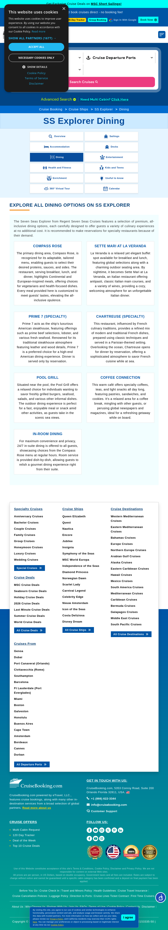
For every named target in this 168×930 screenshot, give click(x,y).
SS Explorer (104, 109)
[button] (36, 38)
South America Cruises (127, 587)
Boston (19, 705)
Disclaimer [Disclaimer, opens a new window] (36, 83)
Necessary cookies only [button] (36, 58)
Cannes (19, 748)
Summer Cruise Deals (29, 615)
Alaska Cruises (121, 562)
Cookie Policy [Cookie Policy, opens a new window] (36, 73)
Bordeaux (21, 742)
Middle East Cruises (125, 618)
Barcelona (21, 682)
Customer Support (102, 811)
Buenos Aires (23, 723)
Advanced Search (58, 99)
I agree (128, 917)
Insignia (68, 547)
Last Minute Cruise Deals (32, 609)
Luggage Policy (58, 896)
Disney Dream (72, 621)
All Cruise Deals (30, 630)
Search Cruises (84, 82)
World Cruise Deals (28, 622)
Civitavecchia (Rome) (29, 669)
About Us (17, 906)
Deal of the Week (24, 840)
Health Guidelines (105, 890)
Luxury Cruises (25, 553)
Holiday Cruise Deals (29, 597)
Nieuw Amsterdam (75, 603)
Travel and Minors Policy (76, 890)
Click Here (119, 99)
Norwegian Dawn (74, 578)
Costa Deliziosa (73, 615)
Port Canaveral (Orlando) (32, 663)
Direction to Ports (81, 896)
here (35, 922)
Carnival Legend (74, 590)
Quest (66, 522)
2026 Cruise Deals (27, 603)
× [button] (63, 8)
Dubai (18, 657)
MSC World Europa (75, 559)
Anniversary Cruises (28, 516)
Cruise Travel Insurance (132, 890)
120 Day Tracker (24, 835)
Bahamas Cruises (123, 537)
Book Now (146, 19)
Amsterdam (22, 736)
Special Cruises (30, 568)
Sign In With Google (124, 20)
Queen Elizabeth (74, 516)
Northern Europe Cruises (128, 550)
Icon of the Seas (74, 609)
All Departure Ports (32, 764)
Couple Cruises (25, 528)
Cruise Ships (78, 109)
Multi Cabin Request (26, 829)
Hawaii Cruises (121, 574)
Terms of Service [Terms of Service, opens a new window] (36, 78)
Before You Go (28, 890)
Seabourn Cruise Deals (30, 591)
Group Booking (97, 20)
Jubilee (67, 541)
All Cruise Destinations (131, 634)
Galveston (21, 711)
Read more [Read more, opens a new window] (38, 31)
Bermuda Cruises (123, 605)
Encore (67, 535)
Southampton (23, 675)
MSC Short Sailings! (106, 4)
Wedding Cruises (26, 559)
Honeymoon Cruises (28, 547)
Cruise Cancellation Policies (29, 896)
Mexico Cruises (122, 581)
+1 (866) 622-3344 (101, 798)
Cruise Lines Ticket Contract (111, 896)
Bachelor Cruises (26, 522)
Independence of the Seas (80, 565)
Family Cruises (25, 535)
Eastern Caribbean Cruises (130, 568)
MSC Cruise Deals (27, 584)
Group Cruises (24, 541)
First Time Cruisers (143, 896)
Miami (18, 698)
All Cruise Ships (78, 630)
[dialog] (36, 48)
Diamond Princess (75, 572)
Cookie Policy (57, 925)
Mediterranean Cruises (127, 593)
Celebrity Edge (72, 596)
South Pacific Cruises (126, 624)
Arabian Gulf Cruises (126, 556)
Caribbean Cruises (124, 599)
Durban (19, 754)
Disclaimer (148, 906)
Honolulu (20, 717)
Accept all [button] (36, 47)
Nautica (67, 528)
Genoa (18, 651)
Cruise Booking (50, 109)
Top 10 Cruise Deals (26, 845)
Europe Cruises (122, 543)
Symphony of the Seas (78, 553)
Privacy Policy (56, 919)
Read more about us (36, 807)
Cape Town (22, 729)
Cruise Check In (49, 890)
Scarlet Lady (71, 584)
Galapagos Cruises (124, 612)
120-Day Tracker (76, 20)
